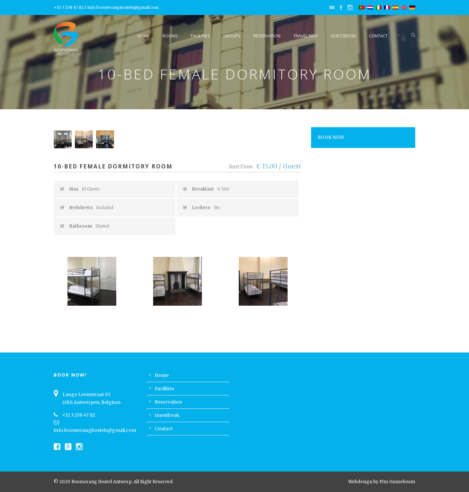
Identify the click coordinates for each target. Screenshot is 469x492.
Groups (231, 36)
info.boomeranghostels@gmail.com (123, 7)
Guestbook (343, 36)
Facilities (200, 36)
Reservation (266, 36)
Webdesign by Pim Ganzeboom (381, 482)
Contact (378, 36)
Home (143, 36)
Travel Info (305, 36)
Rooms (170, 36)
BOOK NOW (331, 137)
